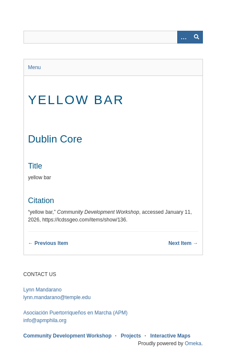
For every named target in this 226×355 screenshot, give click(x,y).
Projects (131, 336)
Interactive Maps (170, 336)
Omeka (193, 343)
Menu (34, 67)
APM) (75, 313)
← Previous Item (48, 243)
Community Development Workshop (67, 336)
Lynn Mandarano (42, 290)
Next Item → (183, 243)
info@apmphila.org (45, 320)
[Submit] (196, 37)
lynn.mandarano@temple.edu (57, 297)
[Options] (183, 37)
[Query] (113, 37)
